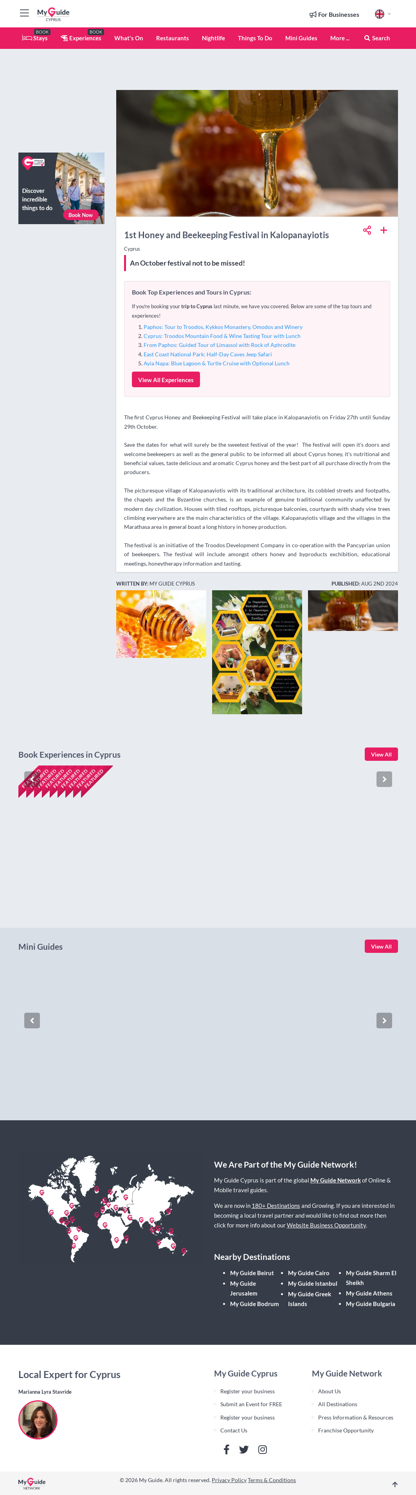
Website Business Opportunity (326, 1225)
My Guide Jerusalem (244, 1288)
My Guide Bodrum (254, 1303)
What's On (128, 37)
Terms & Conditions (272, 1480)
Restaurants (172, 37)
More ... (339, 37)
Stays (35, 37)
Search (377, 37)
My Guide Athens (369, 1293)
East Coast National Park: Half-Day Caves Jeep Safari (208, 354)
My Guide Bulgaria (370, 1303)
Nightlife (213, 37)
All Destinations (337, 1404)
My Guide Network (335, 1180)
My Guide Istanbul (312, 1283)
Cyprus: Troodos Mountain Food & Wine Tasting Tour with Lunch (222, 335)
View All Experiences (166, 379)
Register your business (247, 1391)
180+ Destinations (276, 1205)
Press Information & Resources (355, 1417)
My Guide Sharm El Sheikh (371, 1277)
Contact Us (233, 1430)
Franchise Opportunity (346, 1430)
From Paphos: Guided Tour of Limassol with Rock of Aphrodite (219, 344)
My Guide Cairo (309, 1272)
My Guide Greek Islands (309, 1298)
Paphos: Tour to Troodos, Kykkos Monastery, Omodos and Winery (223, 326)
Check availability (52, 897)
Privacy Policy (229, 1480)
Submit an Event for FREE (251, 1404)
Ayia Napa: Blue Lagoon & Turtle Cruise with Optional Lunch (217, 363)
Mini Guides (301, 37)
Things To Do (255, 37)
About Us (329, 1391)
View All (381, 754)
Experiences (81, 37)
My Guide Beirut (252, 1272)
